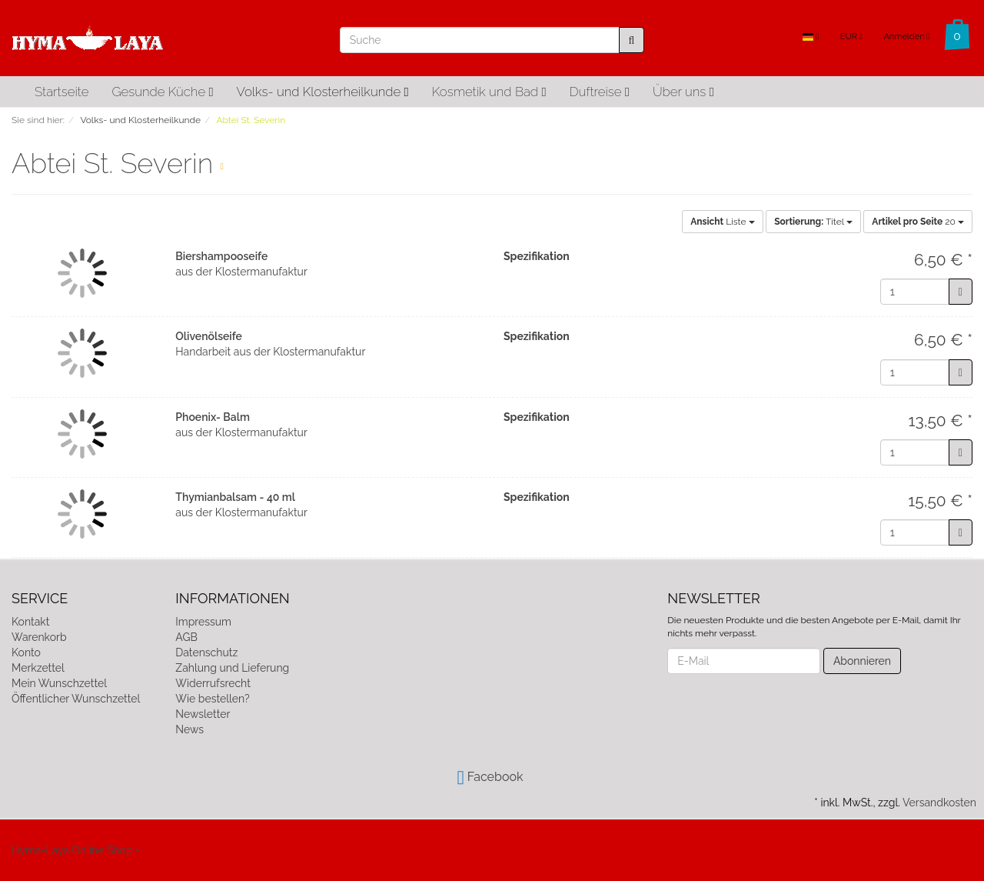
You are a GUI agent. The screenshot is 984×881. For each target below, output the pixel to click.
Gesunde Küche (162, 91)
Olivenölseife (208, 336)
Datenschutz (206, 652)
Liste (722, 221)
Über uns (683, 91)
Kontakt (30, 622)
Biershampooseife (221, 256)
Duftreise (600, 91)
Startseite (61, 91)
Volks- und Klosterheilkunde (323, 91)
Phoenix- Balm (212, 417)
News (189, 729)
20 (918, 221)
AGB (186, 637)
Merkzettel (38, 668)
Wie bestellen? (212, 698)
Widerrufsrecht (213, 683)
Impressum (203, 622)
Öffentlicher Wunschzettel (76, 698)
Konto (26, 652)
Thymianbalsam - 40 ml (235, 497)
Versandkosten (939, 802)
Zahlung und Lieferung (232, 668)
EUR (851, 37)
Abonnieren (862, 661)
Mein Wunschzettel (59, 683)
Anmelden (906, 37)
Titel (813, 221)
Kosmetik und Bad (489, 91)
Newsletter (202, 714)
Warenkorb (39, 637)
